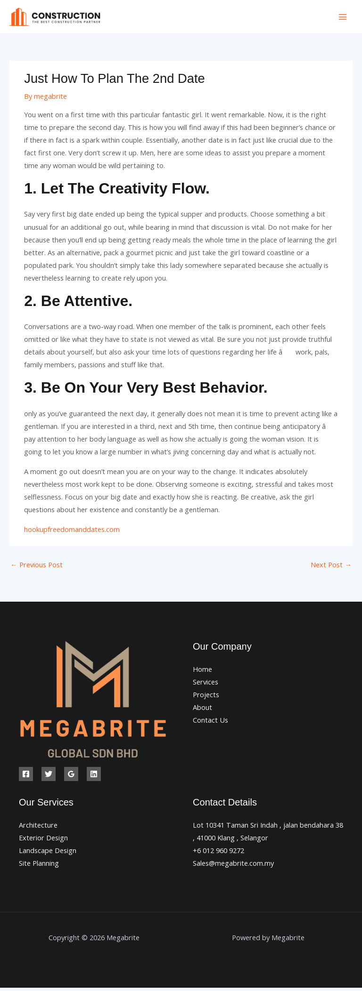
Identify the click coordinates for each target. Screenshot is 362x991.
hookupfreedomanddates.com (72, 532)
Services (205, 684)
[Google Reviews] (71, 777)
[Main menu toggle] (343, 18)
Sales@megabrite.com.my (233, 865)
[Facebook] (26, 777)
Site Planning (39, 865)
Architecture (38, 827)
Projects (206, 697)
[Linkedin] (94, 777)
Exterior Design (43, 840)
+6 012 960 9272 (218, 853)
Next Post (331, 567)
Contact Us (210, 723)
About (202, 710)
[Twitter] (48, 777)
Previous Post (36, 567)
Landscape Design (47, 853)
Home (202, 672)
